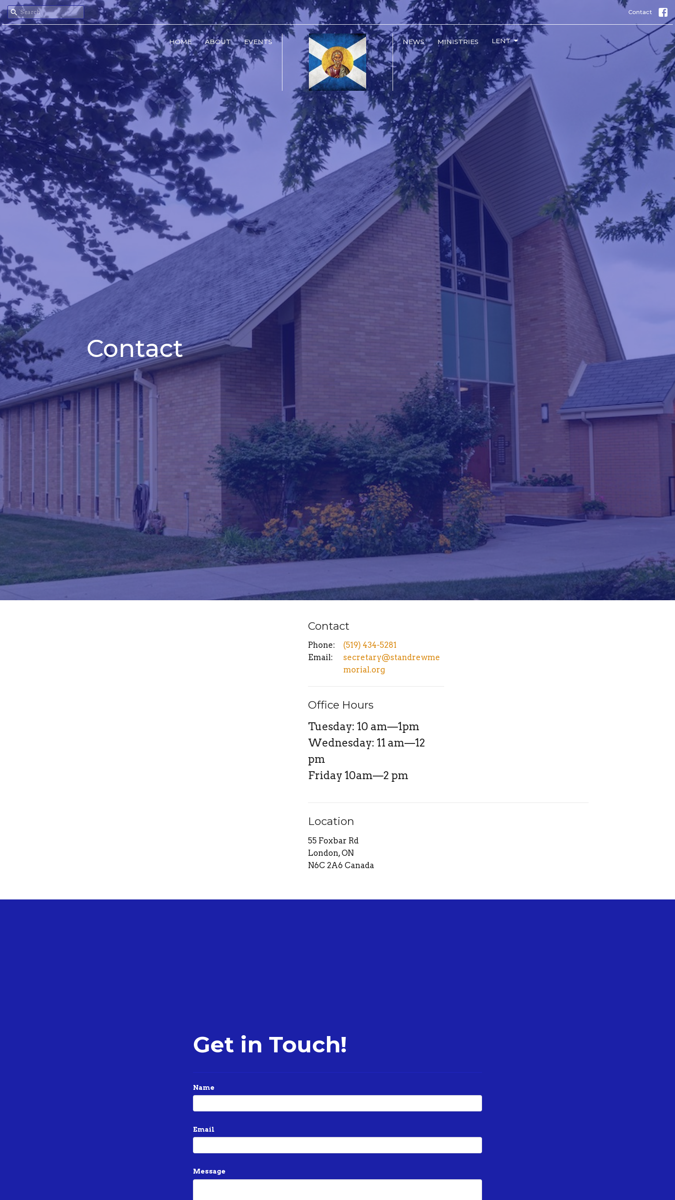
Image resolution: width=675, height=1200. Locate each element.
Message (209, 1171)
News (413, 41)
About (218, 41)
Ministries (458, 41)
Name (204, 1088)
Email (204, 1129)
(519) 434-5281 (370, 645)
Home (180, 41)
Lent (505, 41)
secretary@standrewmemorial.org (391, 663)
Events (258, 41)
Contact (640, 11)
